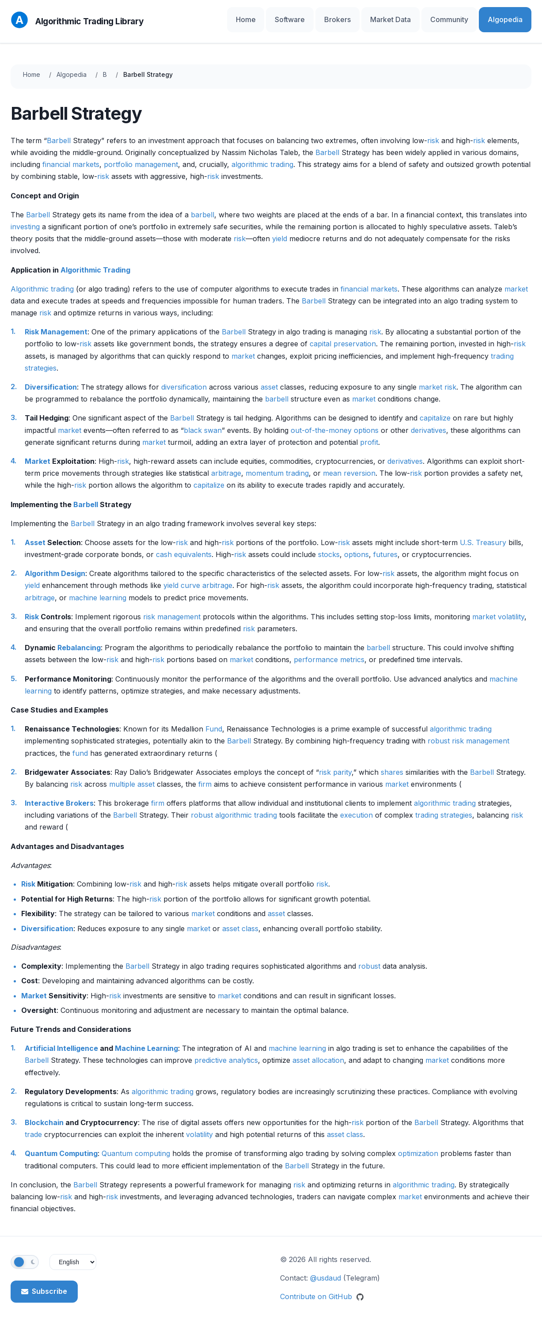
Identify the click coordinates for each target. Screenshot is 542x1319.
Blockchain (44, 1114)
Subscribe (44, 1283)
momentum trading (277, 465)
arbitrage (226, 465)
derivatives (428, 422)
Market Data (417, 17)
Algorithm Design (55, 565)
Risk (32, 608)
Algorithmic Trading (95, 262)
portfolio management (141, 156)
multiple (122, 776)
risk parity (335, 764)
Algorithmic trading (42, 281)
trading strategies (443, 807)
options (356, 546)
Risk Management (56, 323)
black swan (203, 422)
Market (37, 453)
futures (385, 546)
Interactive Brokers (59, 795)
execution (356, 807)
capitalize (435, 410)
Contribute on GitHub (322, 1288)
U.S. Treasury (483, 534)
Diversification (51, 379)
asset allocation (318, 1052)
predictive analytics (226, 1052)
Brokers (373, 17)
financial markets (70, 156)
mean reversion (349, 465)
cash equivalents (184, 546)
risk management (172, 608)
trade (33, 1126)
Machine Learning (146, 1040)
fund (80, 745)
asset (269, 379)
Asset (35, 534)
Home (300, 17)
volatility (511, 608)
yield (279, 230)
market (516, 281)
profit (369, 434)
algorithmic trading (262, 156)
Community (465, 17)
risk (433, 132)
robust (439, 732)
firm (205, 776)
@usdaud (325, 1270)
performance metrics (329, 652)
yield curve (181, 577)
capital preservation (343, 336)
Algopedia (510, 17)
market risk (437, 379)
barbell (202, 206)
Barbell (59, 132)
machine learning (97, 589)
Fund (213, 720)
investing (25, 218)
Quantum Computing (61, 1145)
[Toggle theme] (25, 1254)
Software (335, 17)
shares (392, 764)
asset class (240, 920)
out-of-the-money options (335, 422)
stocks (329, 546)
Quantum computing (136, 1145)
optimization (418, 1145)
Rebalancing (79, 639)
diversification (184, 379)
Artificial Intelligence (61, 1040)
